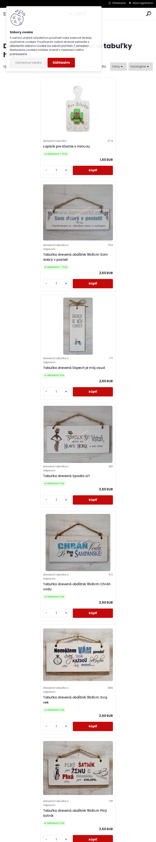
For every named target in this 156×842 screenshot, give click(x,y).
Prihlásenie (119, 3)
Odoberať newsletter (30, 803)
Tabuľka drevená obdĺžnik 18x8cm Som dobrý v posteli (115, 153)
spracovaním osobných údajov (87, 826)
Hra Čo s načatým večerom (31, 601)
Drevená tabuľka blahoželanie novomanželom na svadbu (33, 722)
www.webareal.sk (95, 838)
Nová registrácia (143, 3)
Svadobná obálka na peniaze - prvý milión (112, 724)
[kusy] (20, 179)
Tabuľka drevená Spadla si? (106, 263)
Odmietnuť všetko (28, 63)
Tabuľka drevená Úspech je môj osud (39, 263)
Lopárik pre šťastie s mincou (31, 151)
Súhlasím (61, 62)
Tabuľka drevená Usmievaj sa (107, 601)
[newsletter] (137, 816)
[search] (148, 13)
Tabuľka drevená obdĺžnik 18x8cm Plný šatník (40, 489)
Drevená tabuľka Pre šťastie (106, 493)
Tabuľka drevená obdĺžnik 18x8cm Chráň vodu (36, 374)
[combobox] (118, 66)
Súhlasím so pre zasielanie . (99, 826)
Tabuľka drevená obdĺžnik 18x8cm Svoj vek (115, 374)
